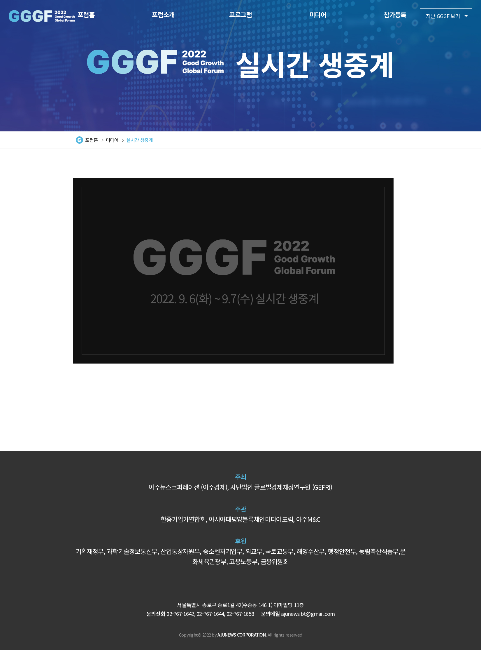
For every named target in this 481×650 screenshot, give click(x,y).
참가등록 (395, 14)
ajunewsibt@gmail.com (308, 613)
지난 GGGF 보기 (443, 16)
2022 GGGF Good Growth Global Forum (42, 16)
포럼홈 (86, 14)
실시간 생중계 (139, 139)
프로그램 (240, 14)
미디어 (317, 14)
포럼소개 (163, 14)
